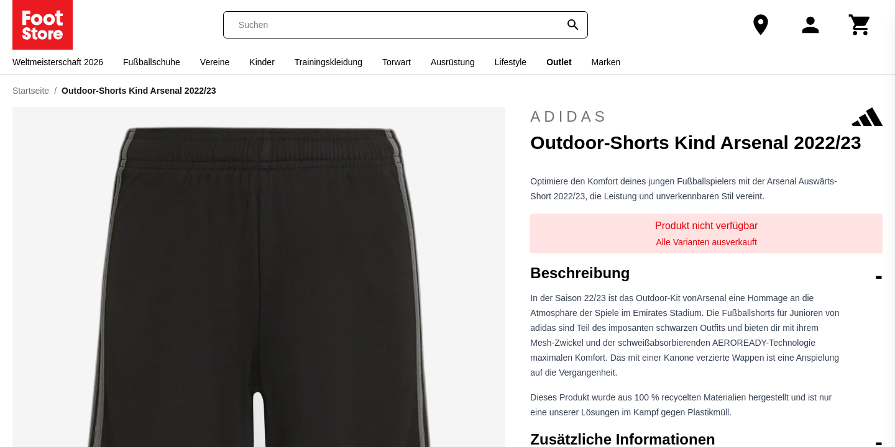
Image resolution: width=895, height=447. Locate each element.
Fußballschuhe (151, 62)
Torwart (396, 62)
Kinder (261, 62)
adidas (706, 116)
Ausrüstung (453, 62)
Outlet (558, 62)
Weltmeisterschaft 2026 (57, 62)
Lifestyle (510, 62)
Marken (606, 62)
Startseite (30, 91)
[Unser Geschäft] (760, 24)
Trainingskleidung (328, 62)
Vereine (214, 62)
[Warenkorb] (860, 24)
